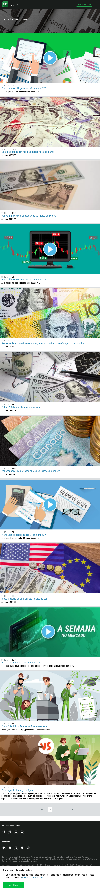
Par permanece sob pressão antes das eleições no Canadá (30, 470)
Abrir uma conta (84, 4)
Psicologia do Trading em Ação (17, 790)
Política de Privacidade (33, 877)
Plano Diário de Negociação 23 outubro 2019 (24, 88)
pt (17, 4)
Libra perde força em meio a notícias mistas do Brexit (28, 151)
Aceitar (13, 884)
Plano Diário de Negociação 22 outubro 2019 (24, 279)
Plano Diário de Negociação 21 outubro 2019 (24, 534)
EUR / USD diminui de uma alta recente (20, 407)
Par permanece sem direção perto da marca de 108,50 (28, 215)
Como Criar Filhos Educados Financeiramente (24, 726)
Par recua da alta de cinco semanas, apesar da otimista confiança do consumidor (42, 343)
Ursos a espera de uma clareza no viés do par (24, 598)
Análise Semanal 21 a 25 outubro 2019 (21, 662)
